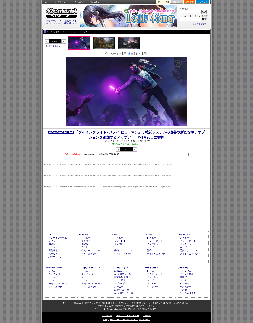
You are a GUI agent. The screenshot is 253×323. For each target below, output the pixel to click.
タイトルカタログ (90, 253)
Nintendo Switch (54, 267)
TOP (48, 234)
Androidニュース (122, 274)
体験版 (51, 244)
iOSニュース (120, 270)
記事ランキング (56, 256)
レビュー (53, 241)
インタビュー (55, 247)
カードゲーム (187, 280)
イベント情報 (187, 274)
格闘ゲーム (185, 277)
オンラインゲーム (57, 237)
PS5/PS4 (149, 234)
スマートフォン (120, 267)
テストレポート (155, 274)
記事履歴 (190, 2)
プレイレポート (122, 241)
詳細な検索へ (202, 24)
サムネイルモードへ (57, 46)
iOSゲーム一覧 (121, 289)
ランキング (202, 2)
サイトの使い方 (79, 2)
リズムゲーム (187, 286)
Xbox (114, 234)
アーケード (183, 267)
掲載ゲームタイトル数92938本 (61, 20)
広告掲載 (147, 315)
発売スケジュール (90, 250)
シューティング (188, 283)
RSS (46, 2)
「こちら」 (143, 306)
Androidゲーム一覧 (123, 293)
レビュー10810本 (53, 23)
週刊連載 (53, 250)
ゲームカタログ (188, 293)
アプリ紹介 (120, 283)
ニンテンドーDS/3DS (89, 267)
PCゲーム (84, 234)
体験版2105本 (71, 23)
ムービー (53, 253)
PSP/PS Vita (184, 234)
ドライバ (151, 283)
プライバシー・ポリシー (127, 315)
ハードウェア (151, 267)
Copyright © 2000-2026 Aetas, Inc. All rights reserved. (126, 319)
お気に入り (177, 2)
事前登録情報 (121, 277)
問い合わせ (95, 2)
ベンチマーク (154, 286)
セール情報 (120, 280)
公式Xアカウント (60, 2)
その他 (183, 289)
